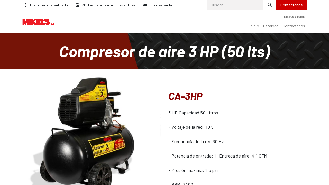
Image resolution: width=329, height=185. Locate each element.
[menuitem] (254, 26)
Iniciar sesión (294, 16)
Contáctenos (291, 4)
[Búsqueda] (269, 5)
